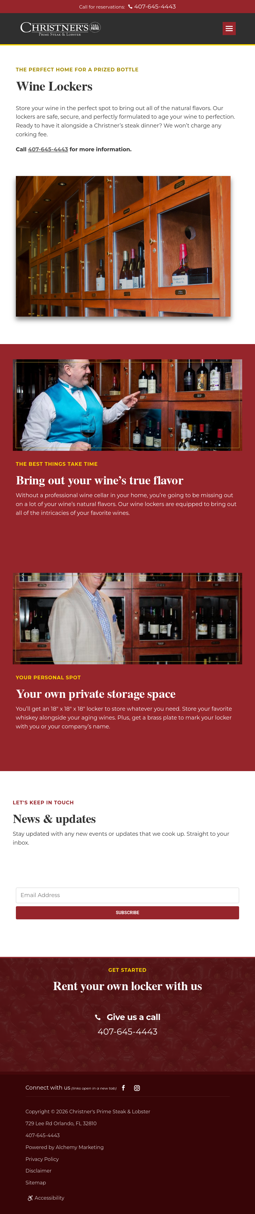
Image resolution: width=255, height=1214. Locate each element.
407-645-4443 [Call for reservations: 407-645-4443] (152, 6)
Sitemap (36, 1183)
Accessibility (45, 1198)
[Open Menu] (229, 28)
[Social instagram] (137, 1088)
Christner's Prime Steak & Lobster (110, 1112)
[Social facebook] (123, 1088)
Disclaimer (39, 1171)
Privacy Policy (42, 1159)
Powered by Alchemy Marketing (65, 1147)
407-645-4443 (48, 149)
